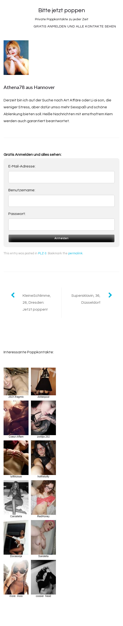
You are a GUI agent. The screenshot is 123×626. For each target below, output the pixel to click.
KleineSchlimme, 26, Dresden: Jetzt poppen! (37, 302)
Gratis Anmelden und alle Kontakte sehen (75, 26)
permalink (75, 253)
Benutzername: (21, 190)
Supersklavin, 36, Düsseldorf (85, 299)
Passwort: (17, 214)
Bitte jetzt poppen (61, 10)
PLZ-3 (42, 253)
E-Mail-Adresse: (21, 166)
